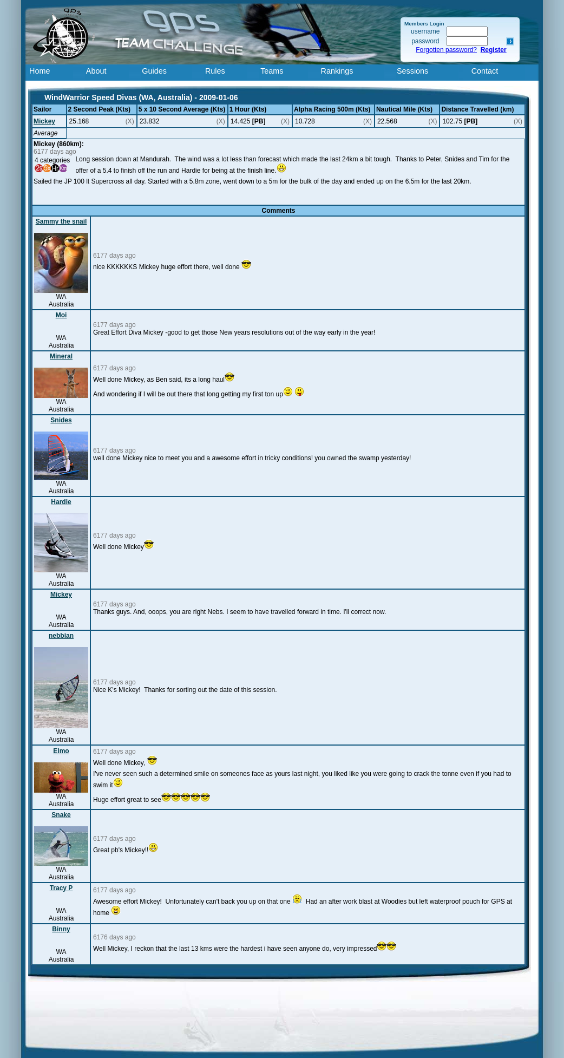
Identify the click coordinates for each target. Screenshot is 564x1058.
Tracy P (61, 888)
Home (39, 71)
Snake (60, 815)
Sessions (412, 71)
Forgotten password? (446, 50)
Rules (215, 71)
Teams (271, 71)
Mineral (61, 356)
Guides (154, 71)
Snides (60, 420)
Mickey (44, 121)
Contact (485, 71)
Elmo (61, 751)
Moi (61, 315)
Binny (61, 929)
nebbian (61, 635)
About (96, 71)
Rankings (337, 71)
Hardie (61, 502)
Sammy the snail (61, 221)
